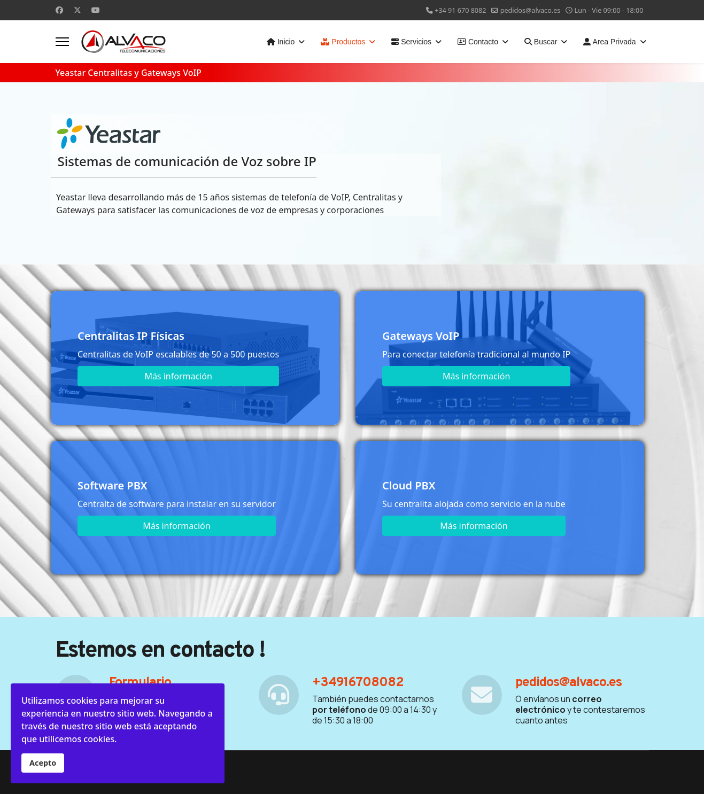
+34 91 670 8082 (460, 10)
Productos (343, 41)
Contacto (478, 41)
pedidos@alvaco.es (530, 10)
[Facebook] (59, 10)
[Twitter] (77, 10)
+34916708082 (358, 682)
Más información (178, 376)
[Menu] (62, 41)
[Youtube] (95, 10)
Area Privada (609, 41)
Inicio (281, 41)
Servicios (411, 41)
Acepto (42, 763)
